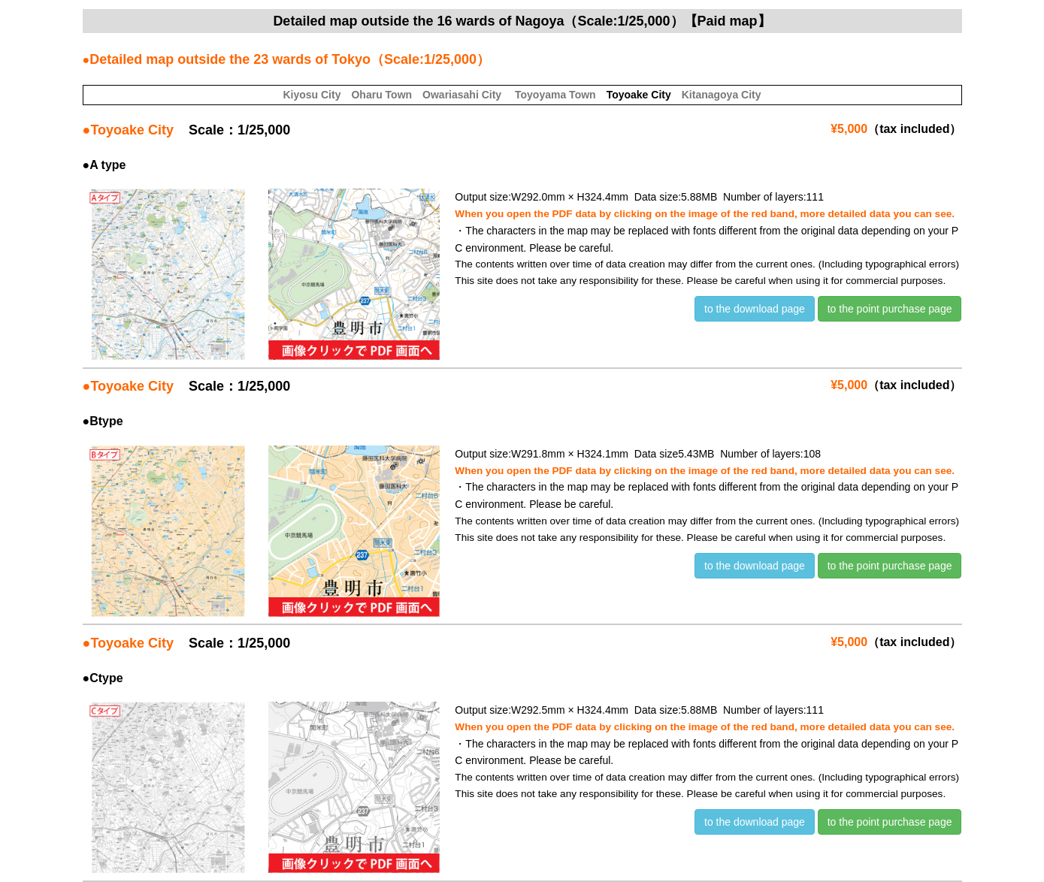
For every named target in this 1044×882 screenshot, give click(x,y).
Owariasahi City (461, 95)
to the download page (754, 309)
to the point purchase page (890, 309)
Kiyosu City (311, 95)
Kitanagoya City (721, 95)
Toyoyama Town (555, 95)
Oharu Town (381, 95)
